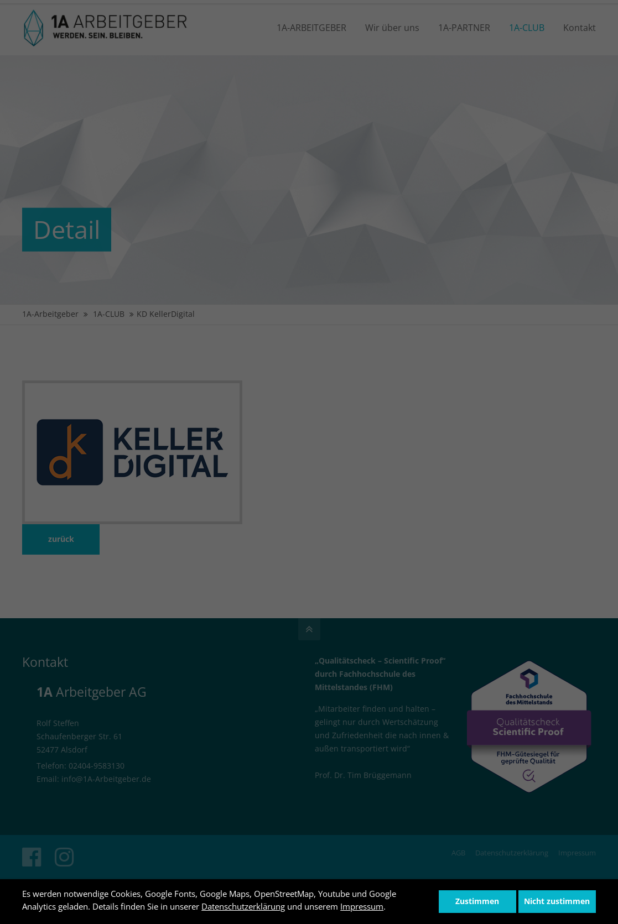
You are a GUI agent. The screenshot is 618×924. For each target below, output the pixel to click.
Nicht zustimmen (557, 901)
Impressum (361, 906)
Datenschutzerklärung (243, 906)
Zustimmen (477, 901)
